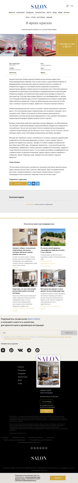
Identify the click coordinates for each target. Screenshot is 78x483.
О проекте (4, 437)
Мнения (49, 17)
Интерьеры (20, 12)
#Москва (15, 310)
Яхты (28, 17)
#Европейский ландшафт (48, 263)
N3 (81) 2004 (44, 74)
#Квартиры (22, 308)
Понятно (57, 478)
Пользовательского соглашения (54, 337)
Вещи (55, 12)
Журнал (66, 12)
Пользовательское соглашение (40, 440)
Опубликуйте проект (46, 411)
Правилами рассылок (24, 338)
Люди (60, 12)
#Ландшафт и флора (46, 261)
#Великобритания (46, 266)
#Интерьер (15, 267)
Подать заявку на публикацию (14, 440)
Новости (12, 12)
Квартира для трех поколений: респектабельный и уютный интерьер (24, 291)
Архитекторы (40, 12)
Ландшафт (30, 12)
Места (49, 12)
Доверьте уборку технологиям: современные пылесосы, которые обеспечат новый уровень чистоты (24, 251)
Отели (33, 17)
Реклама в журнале (36, 437)
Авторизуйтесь (30, 204)
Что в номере (46, 401)
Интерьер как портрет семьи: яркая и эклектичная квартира (52, 290)
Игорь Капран (13, 74)
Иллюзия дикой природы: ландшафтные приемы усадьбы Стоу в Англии (53, 250)
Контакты (50, 437)
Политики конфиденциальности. (25, 480)
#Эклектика (57, 306)
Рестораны (41, 17)
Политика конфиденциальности (29, 442)
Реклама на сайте (18, 437)
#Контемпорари (30, 308)
